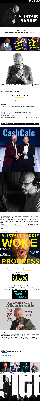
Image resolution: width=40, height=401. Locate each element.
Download (2, 373)
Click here (33, 341)
